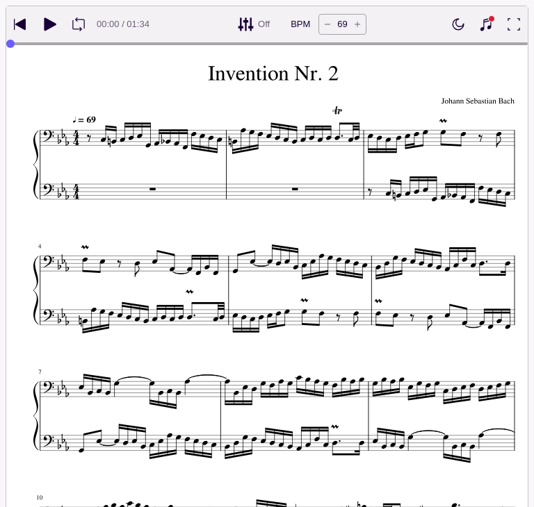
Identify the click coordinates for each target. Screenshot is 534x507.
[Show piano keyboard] (486, 24)
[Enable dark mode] (458, 24)
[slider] (10, 44)
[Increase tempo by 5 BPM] (357, 24)
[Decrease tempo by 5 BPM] (327, 24)
